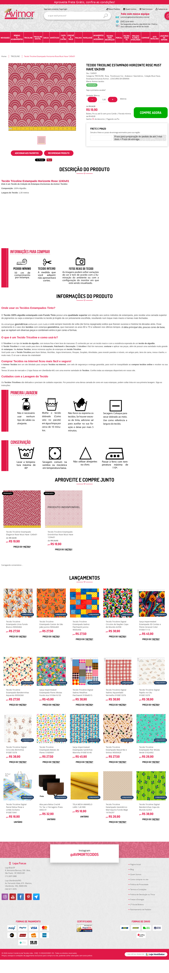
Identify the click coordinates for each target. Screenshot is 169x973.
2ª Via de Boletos (137, 904)
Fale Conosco (147, 9)
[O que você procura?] (105, 16)
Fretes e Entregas (137, 899)
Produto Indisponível (63, 509)
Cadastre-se (162, 9)
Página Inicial (135, 864)
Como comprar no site (139, 879)
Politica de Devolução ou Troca (142, 894)
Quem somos (130, 9)
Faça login (63, 9)
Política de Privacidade (139, 884)
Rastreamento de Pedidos (140, 909)
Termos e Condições (138, 889)
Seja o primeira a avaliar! (96, 90)
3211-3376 (11, 889)
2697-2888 (11, 876)
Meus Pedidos (114, 9)
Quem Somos (135, 874)
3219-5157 (127, 21)
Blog (132, 869)
